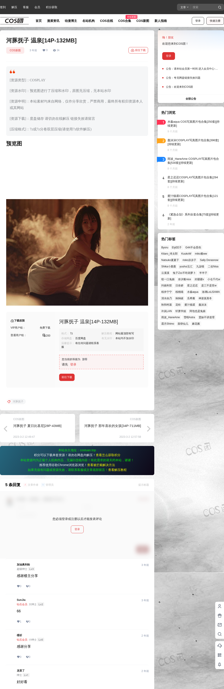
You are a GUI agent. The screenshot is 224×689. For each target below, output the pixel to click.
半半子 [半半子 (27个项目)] (203, 272)
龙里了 (21, 670)
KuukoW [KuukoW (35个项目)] (186, 253)
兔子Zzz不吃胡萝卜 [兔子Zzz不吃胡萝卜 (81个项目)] (184, 272)
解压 (14, 7)
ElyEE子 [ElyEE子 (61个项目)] (177, 247)
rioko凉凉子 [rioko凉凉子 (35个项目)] (189, 260)
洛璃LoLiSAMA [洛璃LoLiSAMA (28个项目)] (211, 291)
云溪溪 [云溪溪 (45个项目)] (165, 272)
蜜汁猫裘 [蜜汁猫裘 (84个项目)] (189, 304)
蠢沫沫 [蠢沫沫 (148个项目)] (203, 304)
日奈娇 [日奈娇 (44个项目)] (179, 285)
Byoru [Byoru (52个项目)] (164, 247)
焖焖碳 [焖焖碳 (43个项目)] (179, 298)
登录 (198, 20)
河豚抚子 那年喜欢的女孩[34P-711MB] (112, 426)
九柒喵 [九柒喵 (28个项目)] (200, 266)
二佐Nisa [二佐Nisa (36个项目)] (213, 266)
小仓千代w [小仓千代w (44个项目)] (213, 279)
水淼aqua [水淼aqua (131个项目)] (192, 291)
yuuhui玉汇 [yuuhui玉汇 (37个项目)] (185, 266)
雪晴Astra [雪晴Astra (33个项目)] (189, 317)
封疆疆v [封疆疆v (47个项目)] (199, 279)
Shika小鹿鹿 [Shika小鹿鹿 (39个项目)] (168, 266)
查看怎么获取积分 (108, 455)
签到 (3, 7)
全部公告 (191, 98)
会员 (37, 7)
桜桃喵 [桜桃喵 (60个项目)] (179, 291)
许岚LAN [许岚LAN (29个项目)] (166, 311)
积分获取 (51, 7)
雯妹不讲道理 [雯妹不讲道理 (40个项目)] (207, 317)
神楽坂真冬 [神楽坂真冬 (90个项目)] (205, 298)
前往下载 (138, 50)
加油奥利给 (23, 564)
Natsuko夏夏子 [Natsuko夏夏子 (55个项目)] (170, 260)
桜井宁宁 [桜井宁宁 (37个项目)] (166, 291)
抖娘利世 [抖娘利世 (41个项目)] (166, 285)
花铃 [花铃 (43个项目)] (178, 304)
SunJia (21, 600)
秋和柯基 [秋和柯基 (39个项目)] (166, 304)
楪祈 (19, 635)
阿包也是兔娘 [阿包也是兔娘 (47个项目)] (197, 311)
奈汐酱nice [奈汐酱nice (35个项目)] (184, 279)
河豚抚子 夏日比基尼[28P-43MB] (37, 426)
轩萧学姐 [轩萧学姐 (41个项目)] (180, 311)
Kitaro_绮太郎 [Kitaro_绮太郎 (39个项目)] (169, 253)
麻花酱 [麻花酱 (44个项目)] (196, 323)
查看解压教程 (117, 470)
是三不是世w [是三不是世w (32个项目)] (208, 285)
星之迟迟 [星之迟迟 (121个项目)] (192, 285)
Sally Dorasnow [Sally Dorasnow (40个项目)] (209, 260)
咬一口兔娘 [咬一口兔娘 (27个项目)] (168, 279)
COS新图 (15, 50)
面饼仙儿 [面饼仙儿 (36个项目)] (183, 323)
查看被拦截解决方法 (101, 465)
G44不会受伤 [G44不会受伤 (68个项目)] (193, 247)
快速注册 (215, 20)
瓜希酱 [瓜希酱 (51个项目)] (191, 298)
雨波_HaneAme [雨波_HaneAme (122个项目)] (170, 317)
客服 (26, 7)
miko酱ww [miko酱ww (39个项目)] (201, 253)
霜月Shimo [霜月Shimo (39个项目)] (167, 323)
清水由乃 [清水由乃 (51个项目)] (166, 298)
